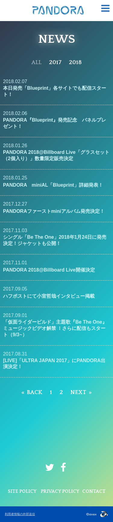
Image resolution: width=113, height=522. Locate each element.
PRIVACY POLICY (60, 491)
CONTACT (93, 491)
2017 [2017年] (55, 62)
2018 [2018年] (75, 62)
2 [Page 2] (61, 392)
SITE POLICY (22, 491)
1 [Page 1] (51, 392)
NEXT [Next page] (78, 392)
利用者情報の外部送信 (20, 514)
